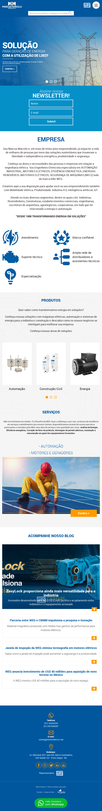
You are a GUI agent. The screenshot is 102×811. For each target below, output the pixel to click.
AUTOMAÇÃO (52, 446)
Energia (85, 366)
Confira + (83, 513)
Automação (17, 366)
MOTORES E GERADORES (52, 452)
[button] (47, 81)
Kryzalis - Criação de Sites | (51, 792)
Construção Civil (51, 366)
